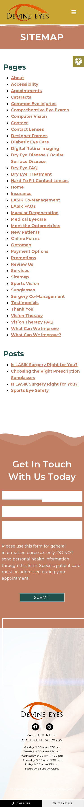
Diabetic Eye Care (30, 142)
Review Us (22, 264)
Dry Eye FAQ (24, 168)
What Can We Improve (35, 328)
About (17, 77)
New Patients (25, 232)
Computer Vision (29, 116)
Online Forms (25, 238)
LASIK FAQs (23, 206)
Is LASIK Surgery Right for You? (44, 364)
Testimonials (25, 302)
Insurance (21, 193)
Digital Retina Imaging (35, 148)
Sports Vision (25, 283)
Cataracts (21, 97)
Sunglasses (23, 290)
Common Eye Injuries (33, 103)
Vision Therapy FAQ (32, 322)
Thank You (22, 309)
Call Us (21, 803)
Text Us (63, 803)
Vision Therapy (27, 315)
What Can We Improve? (36, 334)
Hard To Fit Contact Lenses (40, 180)
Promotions (23, 257)
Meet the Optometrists (35, 225)
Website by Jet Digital (42, 794)
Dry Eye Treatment (31, 174)
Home (17, 187)
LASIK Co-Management (35, 200)
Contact (19, 122)
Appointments (26, 90)
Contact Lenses (27, 129)
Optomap (21, 245)
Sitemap (20, 277)
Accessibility (24, 84)
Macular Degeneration (34, 212)
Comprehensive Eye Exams (40, 110)
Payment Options (29, 251)
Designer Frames (29, 135)
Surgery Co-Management (38, 296)
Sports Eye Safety (30, 390)
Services (20, 270)
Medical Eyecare (28, 219)
